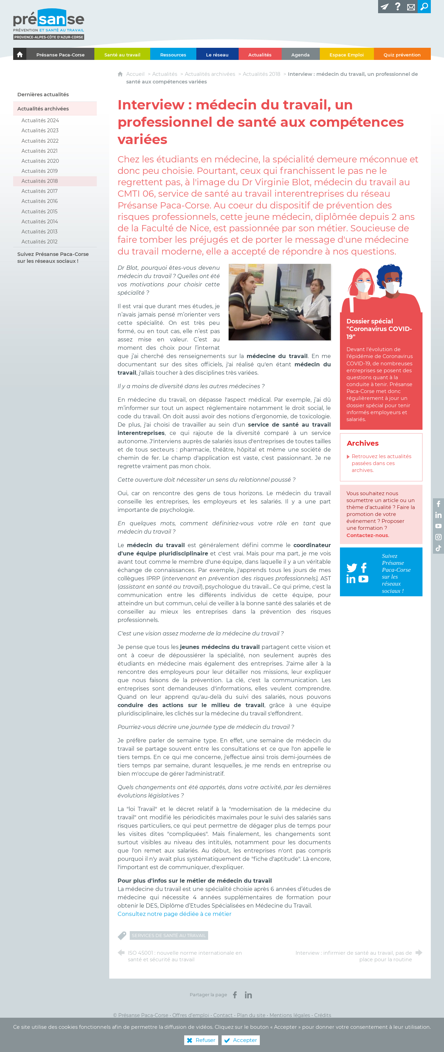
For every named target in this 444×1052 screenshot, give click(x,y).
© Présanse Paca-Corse (140, 1015)
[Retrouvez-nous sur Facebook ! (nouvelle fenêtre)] (438, 503)
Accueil (136, 74)
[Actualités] (260, 54)
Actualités (164, 74)
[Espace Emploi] (347, 54)
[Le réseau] (217, 54)
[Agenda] (301, 54)
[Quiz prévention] (402, 54)
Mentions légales (290, 1015)
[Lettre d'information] (384, 6)
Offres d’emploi (190, 1015)
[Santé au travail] (122, 54)
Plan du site (251, 1015)
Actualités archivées (210, 74)
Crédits (322, 1015)
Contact (223, 1015)
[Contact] (411, 6)
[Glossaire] (397, 6)
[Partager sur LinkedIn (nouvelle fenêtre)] (248, 995)
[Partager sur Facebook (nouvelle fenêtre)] (235, 995)
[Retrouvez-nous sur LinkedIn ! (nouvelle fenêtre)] (438, 514)
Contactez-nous (367, 535)
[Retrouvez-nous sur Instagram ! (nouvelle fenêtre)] (438, 537)
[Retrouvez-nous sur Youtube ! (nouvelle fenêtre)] (438, 526)
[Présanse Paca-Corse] (60, 54)
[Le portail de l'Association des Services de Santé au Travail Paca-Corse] (19, 54)
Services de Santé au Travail (169, 935)
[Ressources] (173, 54)
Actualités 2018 (261, 74)
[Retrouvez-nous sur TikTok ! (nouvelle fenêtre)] (438, 548)
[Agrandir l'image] (280, 301)
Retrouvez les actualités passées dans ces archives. (381, 463)
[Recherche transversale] (424, 6)
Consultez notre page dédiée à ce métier (174, 914)
